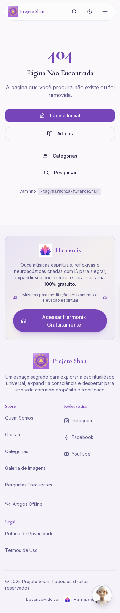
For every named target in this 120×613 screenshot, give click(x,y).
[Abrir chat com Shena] (102, 595)
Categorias (60, 156)
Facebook (78, 437)
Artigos (60, 133)
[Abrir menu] (105, 11)
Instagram (78, 420)
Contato (13, 434)
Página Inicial (60, 115)
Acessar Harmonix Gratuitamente (53, 321)
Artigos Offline (24, 504)
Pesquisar (60, 172)
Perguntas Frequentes (28, 484)
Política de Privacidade (29, 533)
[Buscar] (74, 11)
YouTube (77, 454)
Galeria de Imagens (25, 468)
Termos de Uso (21, 550)
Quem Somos (19, 418)
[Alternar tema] (90, 11)
